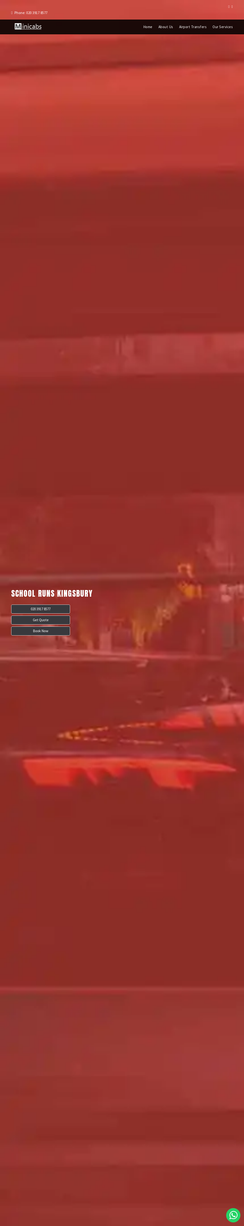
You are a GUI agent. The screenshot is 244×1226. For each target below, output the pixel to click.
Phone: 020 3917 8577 (29, 12)
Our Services (223, 27)
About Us (165, 27)
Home (147, 27)
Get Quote (58, 620)
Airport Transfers (193, 27)
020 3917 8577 (26, 620)
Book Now (89, 620)
